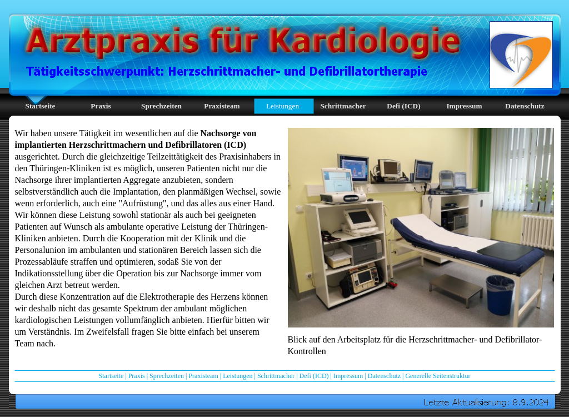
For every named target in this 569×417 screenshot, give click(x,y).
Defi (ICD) (314, 376)
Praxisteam (203, 376)
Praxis (136, 376)
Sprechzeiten (166, 376)
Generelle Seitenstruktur (437, 376)
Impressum (348, 376)
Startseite (111, 376)
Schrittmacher (276, 376)
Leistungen (237, 376)
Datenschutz (384, 376)
